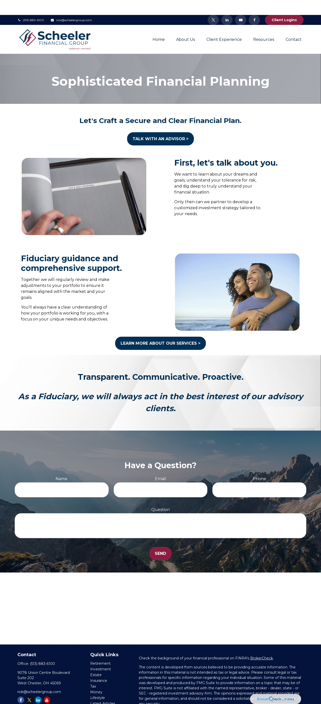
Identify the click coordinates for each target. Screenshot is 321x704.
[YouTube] (240, 5)
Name (62, 463)
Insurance (98, 665)
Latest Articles (102, 688)
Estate (96, 660)
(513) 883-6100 (30, 5)
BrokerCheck (261, 643)
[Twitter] (213, 5)
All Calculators (102, 700)
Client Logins (284, 5)
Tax (93, 671)
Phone (259, 463)
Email (160, 463)
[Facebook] (254, 5)
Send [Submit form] (160, 538)
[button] (159, 24)
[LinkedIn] (227, 5)
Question (160, 494)
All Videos (98, 694)
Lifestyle (97, 683)
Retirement (100, 648)
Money (96, 677)
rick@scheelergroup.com (71, 5)
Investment (100, 654)
